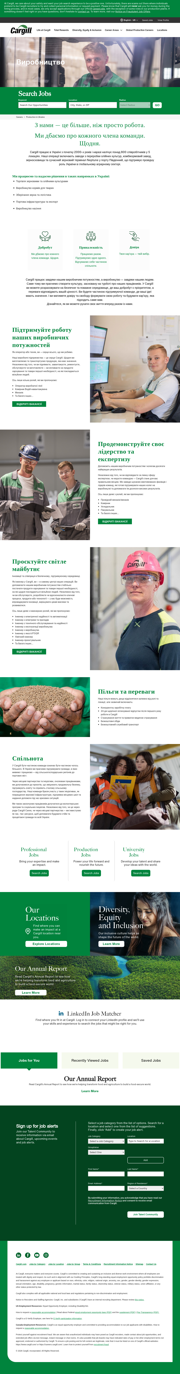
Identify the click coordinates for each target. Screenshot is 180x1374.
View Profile (163, 20)
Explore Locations (46, 944)
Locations (162, 30)
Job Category (94, 1136)
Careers (19, 117)
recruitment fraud (101, 1344)
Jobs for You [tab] (29, 1060)
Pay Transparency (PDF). (148, 1312)
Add (145, 1160)
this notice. (139, 1300)
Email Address (94, 1183)
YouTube (37, 1255)
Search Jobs (40, 873)
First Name (93, 1169)
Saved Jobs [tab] (151, 1060)
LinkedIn (18, 1255)
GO (157, 105)
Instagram (46, 1255)
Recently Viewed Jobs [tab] (89, 1060)
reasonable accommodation (43, 1312)
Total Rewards (61, 30)
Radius (122, 100)
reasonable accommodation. (37, 1328)
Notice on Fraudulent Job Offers (132, 11)
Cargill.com (21, 1264)
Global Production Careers (139, 30)
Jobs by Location (56, 1264)
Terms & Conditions (92, 1264)
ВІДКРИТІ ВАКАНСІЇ (29, 404)
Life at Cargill (43, 30)
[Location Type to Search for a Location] (145, 1141)
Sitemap (139, 1264)
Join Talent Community (145, 1214)
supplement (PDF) (127, 1312)
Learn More (113, 944)
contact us (83, 11)
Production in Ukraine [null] (35, 117)
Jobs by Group (73, 1264)
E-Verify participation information (67, 1318)
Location (73, 100)
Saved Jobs (147, 20)
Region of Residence (137, 1183)
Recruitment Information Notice (105, 1200)
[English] (131, 20)
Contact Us (151, 1264)
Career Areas (112, 30)
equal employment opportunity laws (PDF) (93, 1312)
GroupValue (93, 1147)
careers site (99, 8)
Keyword (22, 100)
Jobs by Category (37, 1264)
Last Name (132, 1169)
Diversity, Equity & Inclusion (86, 30)
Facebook (27, 1255)
